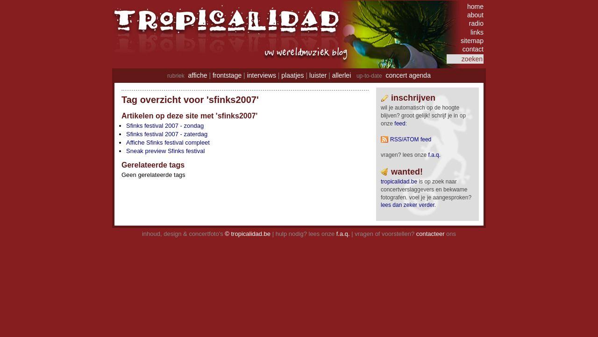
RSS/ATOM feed (410, 139)
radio (476, 23)
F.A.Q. (434, 155)
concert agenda (408, 75)
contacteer (430, 233)
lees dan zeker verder (407, 205)
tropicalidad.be (399, 181)
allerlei (341, 75)
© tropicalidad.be (248, 233)
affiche (197, 75)
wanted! (407, 171)
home (475, 6)
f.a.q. (343, 233)
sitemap (472, 40)
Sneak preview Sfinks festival (165, 150)
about (475, 15)
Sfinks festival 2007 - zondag (165, 125)
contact (473, 49)
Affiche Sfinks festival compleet (168, 142)
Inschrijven (413, 98)
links (477, 32)
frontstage (227, 75)
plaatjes (292, 75)
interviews (261, 75)
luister (318, 75)
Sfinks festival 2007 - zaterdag (166, 134)
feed (399, 123)
